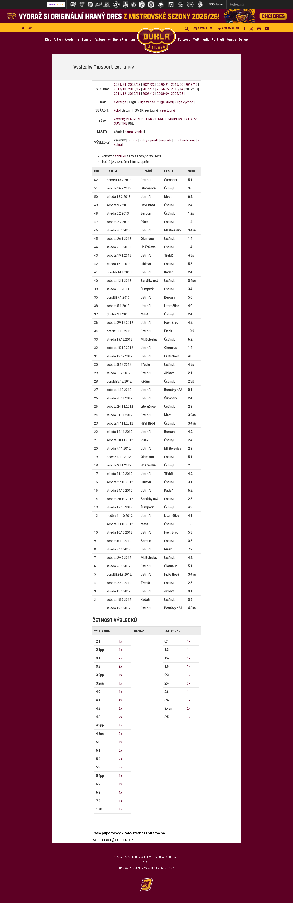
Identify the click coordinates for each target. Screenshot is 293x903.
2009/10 (148, 94)
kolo (117, 110)
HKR (149, 119)
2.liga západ (146, 102)
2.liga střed (165, 102)
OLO (189, 119)
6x (120, 708)
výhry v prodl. (149, 140)
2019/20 (177, 84)
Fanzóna (184, 39)
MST (181, 119)
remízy (133, 140)
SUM (117, 123)
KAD (161, 119)
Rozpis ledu (203, 29)
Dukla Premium (124, 39)
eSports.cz (167, 868)
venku (139, 132)
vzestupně (167, 110)
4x (120, 700)
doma (129, 132)
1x (120, 641)
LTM (168, 119)
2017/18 (120, 89)
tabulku (120, 156)
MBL (174, 119)
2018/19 (191, 84)
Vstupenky (103, 39)
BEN (129, 119)
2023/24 (120, 84)
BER (136, 119)
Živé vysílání (229, 29)
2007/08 (177, 94)
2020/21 (163, 84)
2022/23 (134, 84)
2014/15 (163, 89)
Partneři (218, 39)
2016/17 (134, 89)
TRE (124, 123)
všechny (120, 119)
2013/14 (177, 89)
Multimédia (201, 39)
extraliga (120, 102)
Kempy (231, 39)
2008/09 (163, 94)
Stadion (87, 39)
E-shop (243, 39)
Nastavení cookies (131, 868)
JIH (155, 119)
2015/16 (148, 89)
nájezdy (166, 140)
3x (120, 666)
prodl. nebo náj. (184, 140)
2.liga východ (184, 102)
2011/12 (120, 94)
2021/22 (148, 84)
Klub (48, 39)
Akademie (72, 39)
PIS (195, 119)
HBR (142, 119)
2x (120, 658)
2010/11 (134, 94)
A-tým (58, 39)
